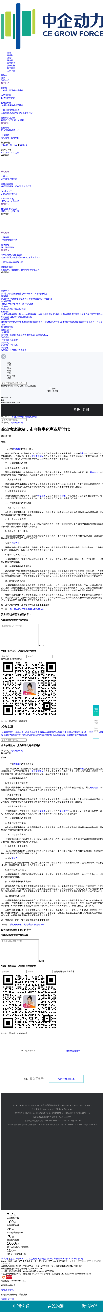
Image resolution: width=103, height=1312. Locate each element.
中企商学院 (6, 301)
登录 (3, 78)
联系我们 (5, 348)
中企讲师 (29, 304)
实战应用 (5, 296)
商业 (82, 453)
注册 (86, 410)
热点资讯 (5, 345)
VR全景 (4, 145)
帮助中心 (5, 291)
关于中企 (11, 70)
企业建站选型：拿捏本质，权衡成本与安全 (20, 736)
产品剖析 (5, 299)
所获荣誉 (14, 340)
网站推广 (64, 496)
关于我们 (5, 335)
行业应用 (5, 319)
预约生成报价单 (73, 1059)
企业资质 (5, 340)
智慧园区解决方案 (30, 322)
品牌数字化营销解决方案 (54, 314)
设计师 (33, 293)
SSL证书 (5, 152)
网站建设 (94, 472)
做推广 (10, 58)
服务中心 (26, 293)
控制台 (4, 75)
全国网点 (14, 350)
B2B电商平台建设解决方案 (72, 322)
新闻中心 (5, 342)
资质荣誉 (5, 337)
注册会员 (5, 80)
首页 (9, 52)
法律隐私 (40, 335)
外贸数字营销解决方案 (11, 322)
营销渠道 (41, 496)
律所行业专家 (37, 299)
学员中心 (12, 304)
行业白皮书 (6, 330)
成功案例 (11, 63)
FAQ (46, 335)
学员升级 (20, 304)
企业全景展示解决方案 (32, 314)
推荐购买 (5, 123)
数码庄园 (31, 335)
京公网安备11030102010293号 (79, 1270)
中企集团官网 (77, 1267)
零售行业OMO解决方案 (49, 322)
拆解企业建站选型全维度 (51, 736)
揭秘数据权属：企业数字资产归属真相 (70, 739)
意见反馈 (14, 1267)
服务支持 (11, 65)
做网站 (10, 55)
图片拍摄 (14, 145)
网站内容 (16, 543)
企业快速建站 (37, 456)
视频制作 (23, 145)
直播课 (4, 304)
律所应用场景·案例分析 (20, 299)
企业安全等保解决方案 (11, 314)
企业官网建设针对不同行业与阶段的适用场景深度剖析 (28, 739)
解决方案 (11, 68)
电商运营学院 (7, 309)
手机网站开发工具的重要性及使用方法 (27, 609)
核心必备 (5, 171)
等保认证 (15, 152)
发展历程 (22, 335)
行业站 (50, 1267)
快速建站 (17, 449)
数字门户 (5, 83)
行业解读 (48, 299)
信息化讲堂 (42, 293)
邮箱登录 (58, 1267)
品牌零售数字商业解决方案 (77, 314)
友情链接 (42, 1267)
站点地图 (33, 1267)
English (66, 1267)
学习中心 (5, 306)
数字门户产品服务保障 (11, 293)
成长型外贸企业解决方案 (21, 317)
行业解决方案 (7, 327)
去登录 (4, 1298)
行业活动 (14, 345)
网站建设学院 (20, 309)
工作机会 (22, 350)
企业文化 (14, 335)
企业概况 (5, 332)
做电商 (10, 60)
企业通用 (5, 311)
